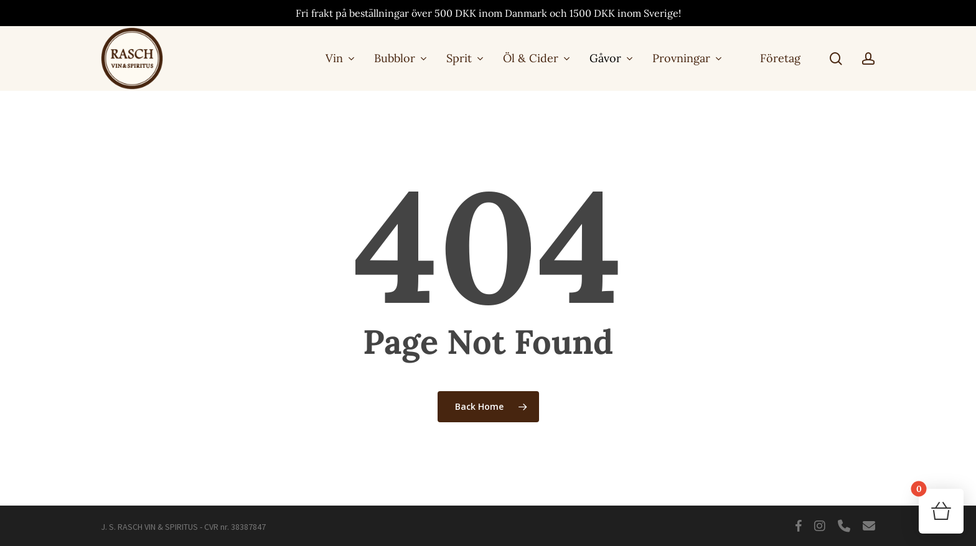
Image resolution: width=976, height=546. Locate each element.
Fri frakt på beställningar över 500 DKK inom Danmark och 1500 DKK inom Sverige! (488, 13)
